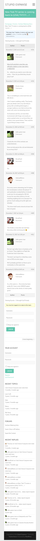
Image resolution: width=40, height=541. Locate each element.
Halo (6, 400)
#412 (32, 234)
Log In (10, 329)
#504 (32, 269)
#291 (32, 50)
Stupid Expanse (16, 4)
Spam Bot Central (10, 433)
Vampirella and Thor (25, 516)
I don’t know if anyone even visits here (16, 388)
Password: (9, 318)
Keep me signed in (13, 325)
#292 (32, 81)
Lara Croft (8, 394)
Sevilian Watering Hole (25, 24)
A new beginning (28, 339)
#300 (32, 154)
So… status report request (26, 492)
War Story (8, 412)
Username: (9, 311)
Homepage (8, 24)
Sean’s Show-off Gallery (12, 429)
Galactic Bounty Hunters (26, 523)
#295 (32, 127)
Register (7, 375)
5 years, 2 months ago (17, 34)
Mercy (7, 406)
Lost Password (9, 377)
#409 (32, 213)
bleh (19, 477)
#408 (32, 173)
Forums (15, 24)
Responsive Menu (33, 4)
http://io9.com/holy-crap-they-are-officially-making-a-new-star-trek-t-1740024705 (18, 66)
